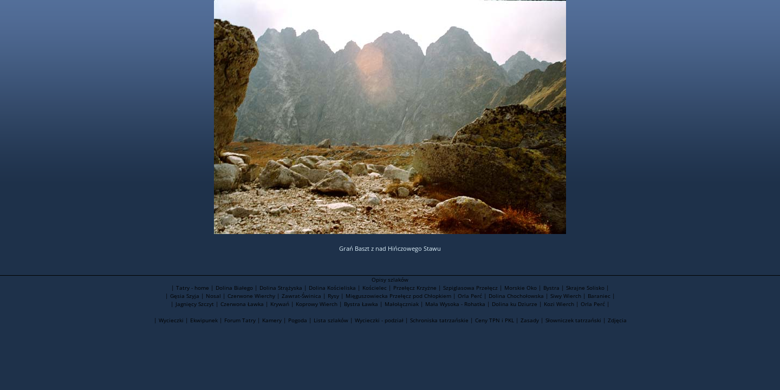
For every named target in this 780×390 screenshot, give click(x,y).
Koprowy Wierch (316, 304)
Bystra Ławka (361, 304)
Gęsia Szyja (184, 296)
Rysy (333, 296)
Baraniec (599, 296)
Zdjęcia (617, 320)
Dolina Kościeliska (332, 287)
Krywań (279, 304)
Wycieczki (171, 320)
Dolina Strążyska (280, 287)
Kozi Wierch (559, 304)
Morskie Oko (520, 287)
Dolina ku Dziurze (514, 304)
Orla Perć (470, 296)
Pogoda (297, 320)
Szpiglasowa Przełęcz (470, 287)
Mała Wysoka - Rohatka (455, 304)
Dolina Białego (234, 287)
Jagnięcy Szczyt (195, 304)
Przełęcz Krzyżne (415, 287)
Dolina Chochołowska (516, 296)
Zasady (530, 320)
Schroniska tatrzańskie (439, 320)
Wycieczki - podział (379, 320)
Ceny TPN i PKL (494, 320)
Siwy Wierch (565, 296)
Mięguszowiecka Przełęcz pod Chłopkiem (398, 296)
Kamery (272, 320)
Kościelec (374, 287)
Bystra (551, 287)
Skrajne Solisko (585, 287)
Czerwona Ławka (242, 304)
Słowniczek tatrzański (573, 320)
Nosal (213, 296)
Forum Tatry (240, 320)
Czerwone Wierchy (251, 296)
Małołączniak (402, 304)
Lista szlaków (331, 320)
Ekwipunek (204, 320)
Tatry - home (192, 287)
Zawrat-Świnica (301, 296)
